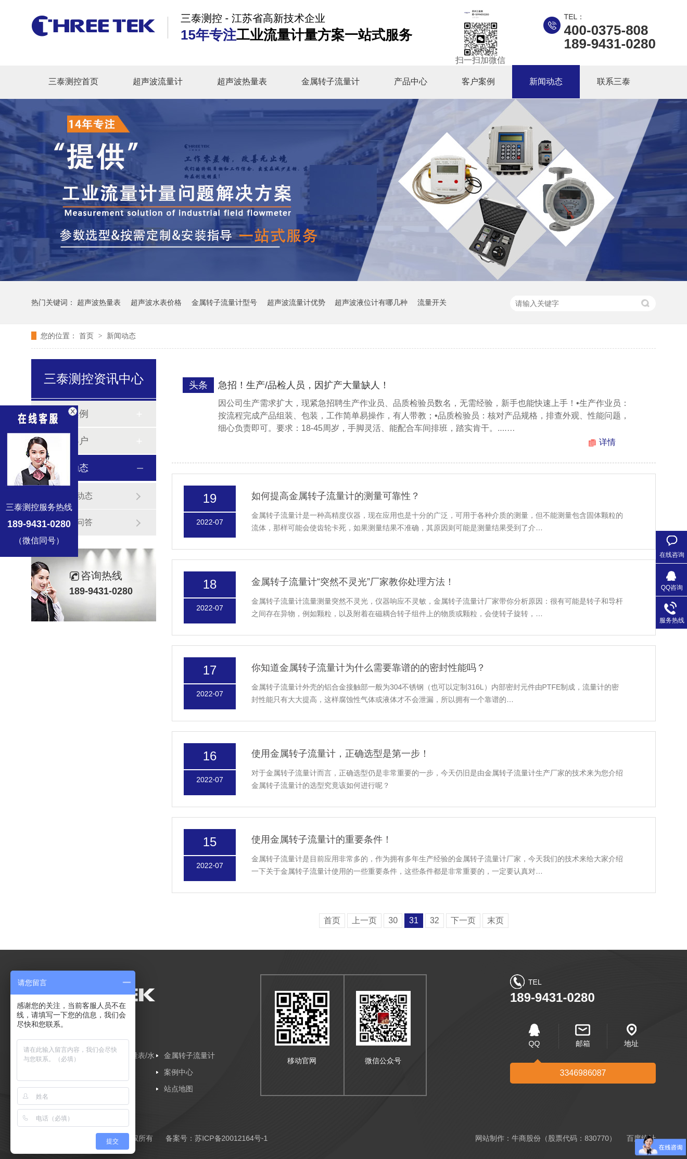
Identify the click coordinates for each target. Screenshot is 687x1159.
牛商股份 (526, 1138)
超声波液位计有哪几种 (371, 302)
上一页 (364, 920)
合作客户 (69, 441)
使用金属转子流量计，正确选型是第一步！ (340, 753)
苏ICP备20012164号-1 (231, 1138)
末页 (495, 920)
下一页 (463, 920)
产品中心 (410, 81)
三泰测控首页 (73, 81)
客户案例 (478, 81)
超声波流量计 (158, 81)
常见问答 (76, 522)
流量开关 (432, 302)
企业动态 (76, 495)
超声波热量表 (242, 81)
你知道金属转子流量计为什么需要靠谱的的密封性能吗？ (368, 668)
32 (434, 920)
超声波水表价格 (156, 302)
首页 (87, 336)
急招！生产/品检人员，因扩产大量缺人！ (303, 385)
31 (413, 920)
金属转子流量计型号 (224, 302)
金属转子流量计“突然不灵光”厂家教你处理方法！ (352, 582)
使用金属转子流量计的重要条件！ (321, 839)
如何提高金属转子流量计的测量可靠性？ (335, 496)
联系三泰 (613, 81)
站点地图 (178, 1089)
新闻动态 (546, 81)
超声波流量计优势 (296, 302)
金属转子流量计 (330, 81)
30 (393, 920)
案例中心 (178, 1072)
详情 (607, 442)
